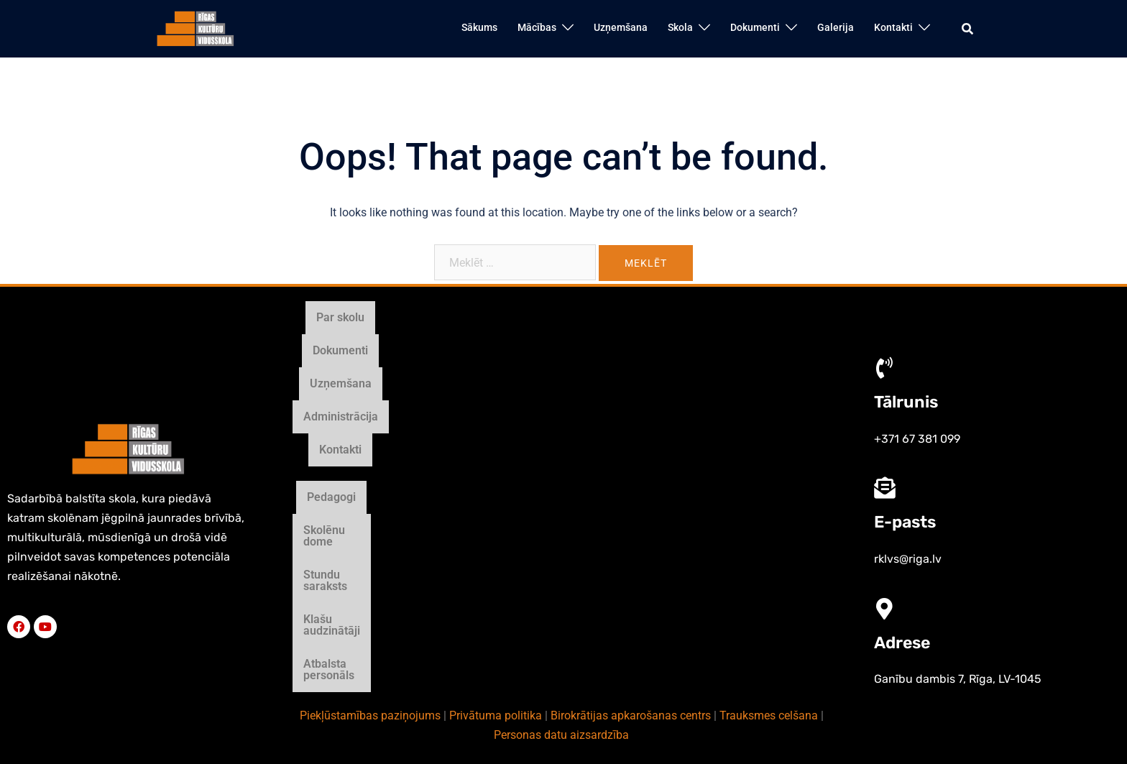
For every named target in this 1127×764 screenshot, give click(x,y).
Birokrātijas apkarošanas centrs (631, 497)
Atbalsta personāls (752, 457)
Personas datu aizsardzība (561, 516)
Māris (688, 671)
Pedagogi (347, 457)
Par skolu (401, 409)
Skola (680, 27)
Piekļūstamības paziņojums (370, 497)
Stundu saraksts (530, 457)
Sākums (479, 27)
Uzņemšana (621, 27)
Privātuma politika (495, 497)
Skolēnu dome (430, 457)
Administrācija (644, 409)
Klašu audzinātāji (638, 457)
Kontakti (893, 27)
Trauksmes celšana (768, 497)
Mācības (537, 27)
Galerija (835, 27)
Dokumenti (755, 27)
